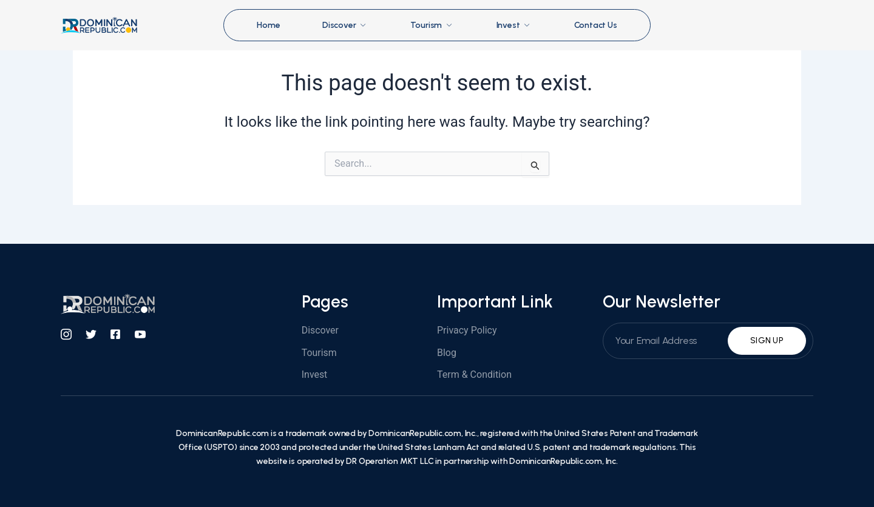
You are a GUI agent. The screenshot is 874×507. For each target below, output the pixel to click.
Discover (344, 25)
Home (267, 25)
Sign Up (767, 340)
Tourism (432, 25)
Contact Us (596, 25)
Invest (514, 25)
